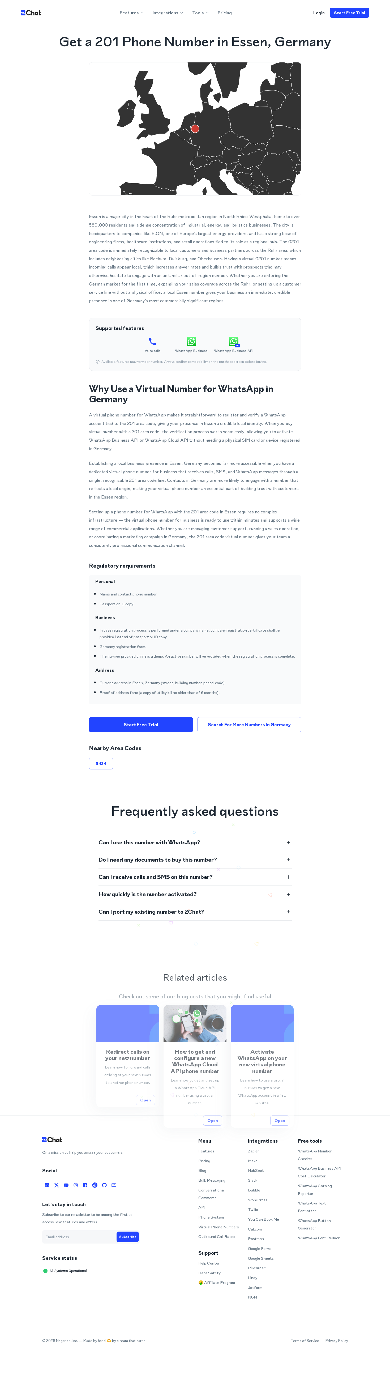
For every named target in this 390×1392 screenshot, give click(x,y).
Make (253, 1161)
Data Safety (209, 1273)
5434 (101, 763)
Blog (202, 1170)
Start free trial (349, 13)
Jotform (255, 1287)
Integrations (168, 13)
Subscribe (128, 1237)
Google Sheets (261, 1258)
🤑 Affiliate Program (216, 1282)
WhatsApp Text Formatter (312, 1207)
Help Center (209, 1263)
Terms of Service (305, 1340)
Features (132, 13)
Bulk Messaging (211, 1180)
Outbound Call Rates (216, 1236)
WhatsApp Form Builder (319, 1238)
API (201, 1207)
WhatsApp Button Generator (314, 1224)
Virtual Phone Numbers (218, 1227)
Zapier (253, 1151)
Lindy (252, 1277)
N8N (252, 1297)
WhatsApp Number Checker (315, 1154)
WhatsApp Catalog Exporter (315, 1189)
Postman (256, 1238)
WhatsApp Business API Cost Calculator (319, 1172)
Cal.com (255, 1229)
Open (145, 1113)
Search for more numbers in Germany (249, 724)
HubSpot (256, 1170)
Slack (252, 1180)
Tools (200, 13)
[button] (195, 842)
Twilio (253, 1209)
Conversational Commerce (211, 1194)
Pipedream (257, 1268)
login (319, 12)
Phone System (211, 1217)
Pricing (225, 13)
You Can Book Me (263, 1219)
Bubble (254, 1190)
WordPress (257, 1200)
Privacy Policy (336, 1340)
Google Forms (260, 1248)
